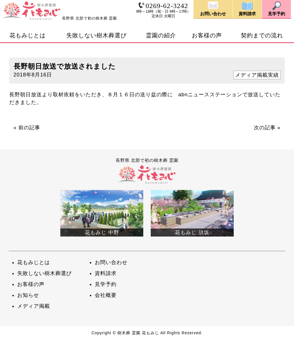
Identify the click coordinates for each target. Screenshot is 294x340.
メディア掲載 (33, 306)
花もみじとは (27, 35)
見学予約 (106, 284)
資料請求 (106, 273)
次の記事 (265, 127)
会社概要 (106, 295)
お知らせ (28, 295)
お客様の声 (207, 35)
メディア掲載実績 (257, 75)
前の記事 (29, 127)
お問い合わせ (111, 262)
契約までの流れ (262, 35)
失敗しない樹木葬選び (96, 35)
